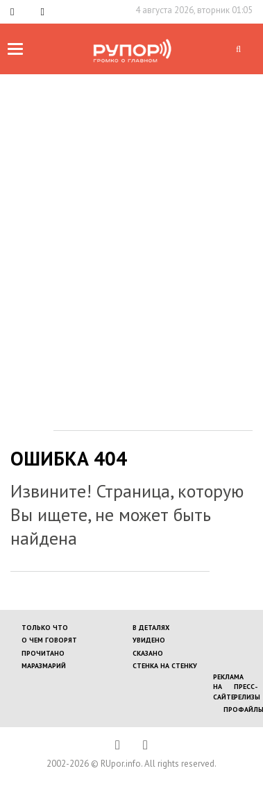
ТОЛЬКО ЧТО (45, 627)
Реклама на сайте (228, 686)
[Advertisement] (130, 211)
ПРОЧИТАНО (43, 653)
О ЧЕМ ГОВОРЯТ (49, 640)
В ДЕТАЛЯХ (151, 627)
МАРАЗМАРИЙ (44, 665)
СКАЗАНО (148, 653)
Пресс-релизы (247, 691)
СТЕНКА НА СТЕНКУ (165, 665)
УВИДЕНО (149, 640)
